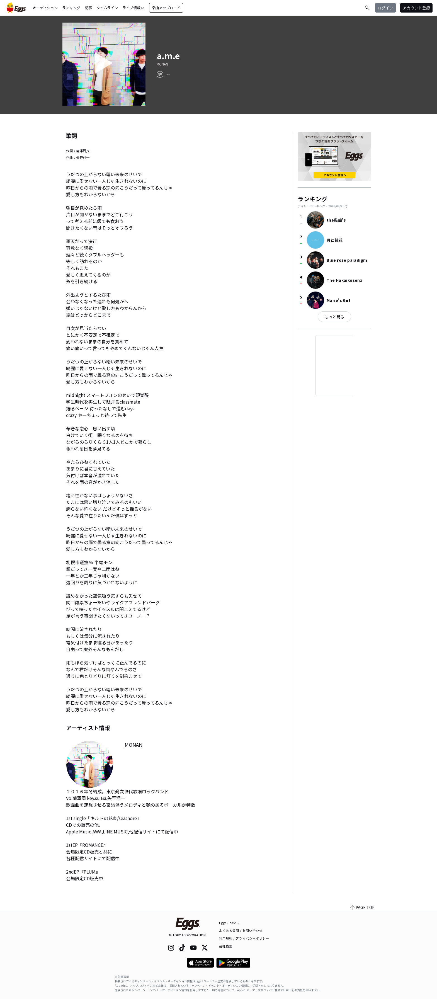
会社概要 (225, 946)
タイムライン (107, 7)
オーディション (45, 7)
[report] (167, 74)
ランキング (71, 7)
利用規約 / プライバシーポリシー (244, 938)
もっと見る (334, 316)
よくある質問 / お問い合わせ (241, 930)
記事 (88, 7)
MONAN (162, 64)
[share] (160, 74)
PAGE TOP (362, 907)
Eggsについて (229, 922)
